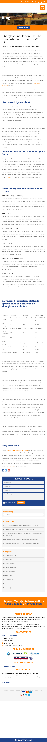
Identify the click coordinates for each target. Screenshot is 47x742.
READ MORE (6, 682)
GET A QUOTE (23, 28)
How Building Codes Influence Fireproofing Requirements (20, 539)
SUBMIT (21, 502)
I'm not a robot (10, 502)
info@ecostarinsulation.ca (13, 645)
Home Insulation (8, 575)
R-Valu (8, 177)
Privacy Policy (38, 690)
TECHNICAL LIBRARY (9, 666)
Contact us (10, 466)
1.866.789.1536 (13, 603)
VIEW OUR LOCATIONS (9, 635)
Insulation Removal (9, 563)
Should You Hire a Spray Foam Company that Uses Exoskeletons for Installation (23, 534)
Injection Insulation (9, 571)
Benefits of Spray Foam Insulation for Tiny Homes (20, 673)
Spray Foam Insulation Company (17, 450)
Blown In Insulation (9, 584)
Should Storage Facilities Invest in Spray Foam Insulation (20, 525)
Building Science (8, 579)
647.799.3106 (34, 603)
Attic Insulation (7, 559)
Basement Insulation (9, 567)
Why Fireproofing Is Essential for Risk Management (19, 529)
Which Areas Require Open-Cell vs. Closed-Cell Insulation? (21, 543)
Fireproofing (7, 588)
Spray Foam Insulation (10, 555)
